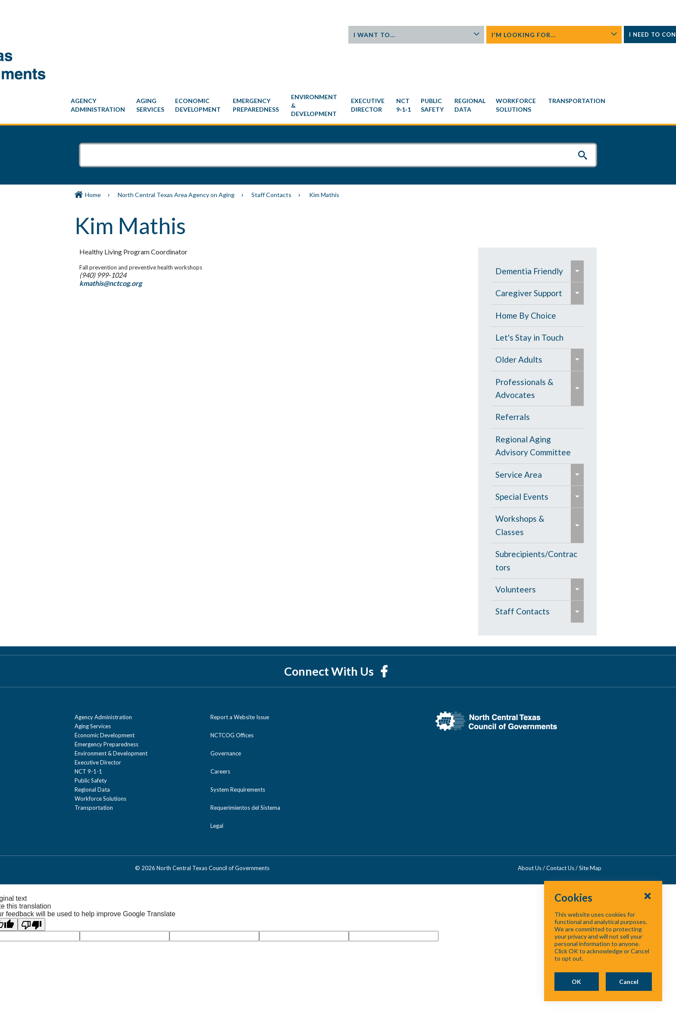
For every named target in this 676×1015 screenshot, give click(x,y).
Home (93, 155)
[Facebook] (384, 632)
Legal (216, 786)
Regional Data (92, 750)
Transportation (94, 768)
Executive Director (98, 723)
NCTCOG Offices (232, 695)
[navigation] (338, 66)
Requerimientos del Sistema (245, 768)
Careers (220, 732)
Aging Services (93, 686)
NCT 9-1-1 (88, 732)
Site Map (590, 828)
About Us (545, 8)
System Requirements (237, 750)
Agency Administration (103, 677)
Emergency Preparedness (106, 705)
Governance (225, 714)
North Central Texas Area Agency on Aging (176, 155)
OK (533, 981)
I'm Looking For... (475, 34)
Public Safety (91, 741)
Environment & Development (111, 714)
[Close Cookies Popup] (647, 917)
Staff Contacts (271, 155)
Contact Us (578, 8)
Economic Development (105, 695)
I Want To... (390, 34)
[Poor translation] (31, 885)
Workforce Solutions (100, 759)
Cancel (615, 981)
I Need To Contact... (560, 37)
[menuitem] (99, 66)
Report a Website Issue (239, 677)
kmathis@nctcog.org (106, 244)
